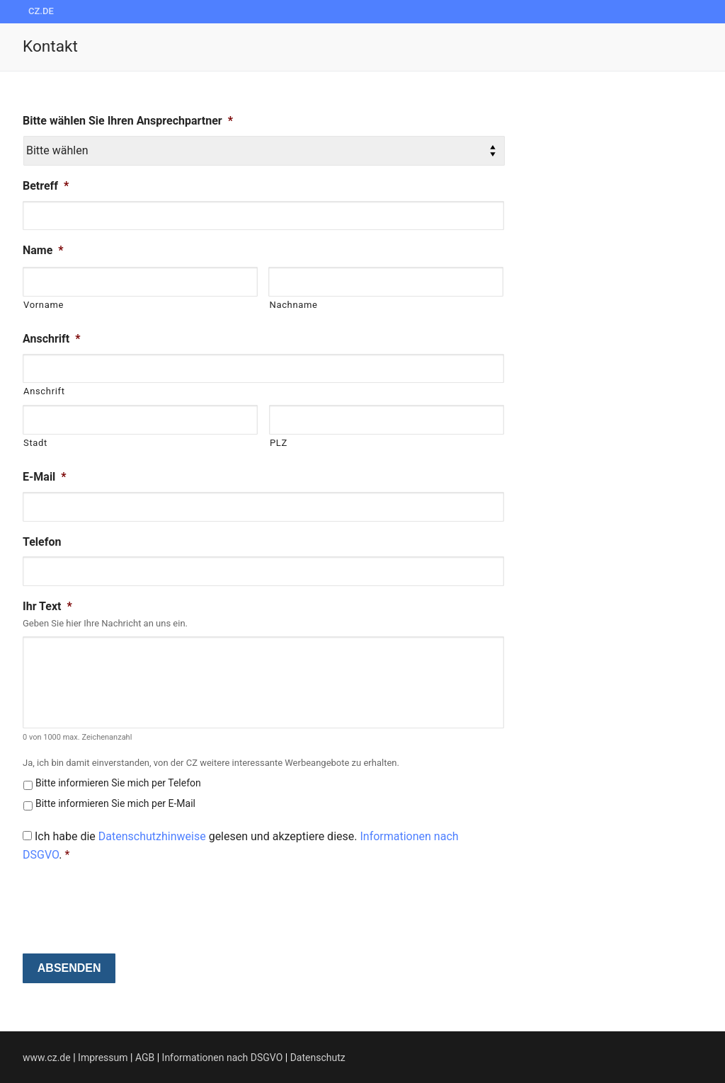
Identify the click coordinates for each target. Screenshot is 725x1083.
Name (43, 250)
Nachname (293, 304)
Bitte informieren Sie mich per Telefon (118, 783)
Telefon (42, 542)
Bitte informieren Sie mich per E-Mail (115, 803)
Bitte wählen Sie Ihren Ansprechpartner (128, 120)
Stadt (35, 442)
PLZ (278, 442)
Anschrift (51, 338)
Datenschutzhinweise (152, 836)
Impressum (104, 1057)
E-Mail (45, 476)
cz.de (41, 11)
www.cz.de (47, 1057)
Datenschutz (318, 1057)
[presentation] (130, 903)
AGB (144, 1057)
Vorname (43, 304)
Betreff (46, 186)
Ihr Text (47, 606)
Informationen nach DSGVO (222, 1057)
